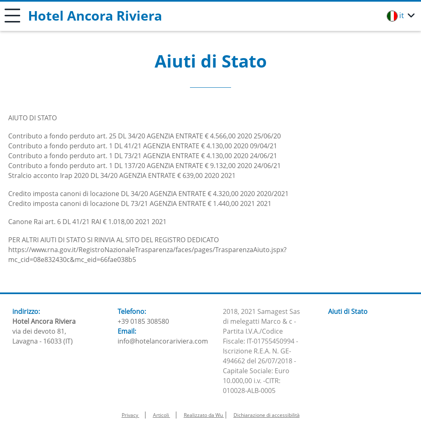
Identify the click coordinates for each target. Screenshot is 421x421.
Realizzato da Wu (204, 415)
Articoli (161, 415)
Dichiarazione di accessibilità (267, 415)
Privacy (130, 415)
